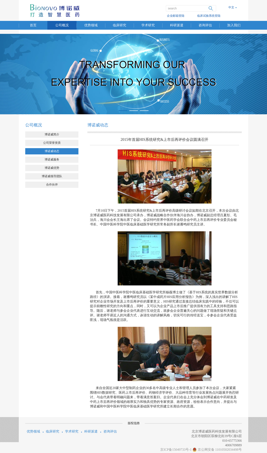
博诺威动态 (52, 151)
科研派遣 (176, 25)
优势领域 (91, 25)
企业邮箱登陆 (175, 15)
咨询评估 (205, 25)
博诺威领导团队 (52, 176)
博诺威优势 (52, 167)
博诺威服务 (52, 159)
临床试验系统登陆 (208, 15)
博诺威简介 (52, 134)
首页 (33, 25)
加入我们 (234, 25)
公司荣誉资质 (52, 142)
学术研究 (148, 25)
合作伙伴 (52, 184)
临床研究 (119, 25)
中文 (231, 7)
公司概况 (62, 25)
